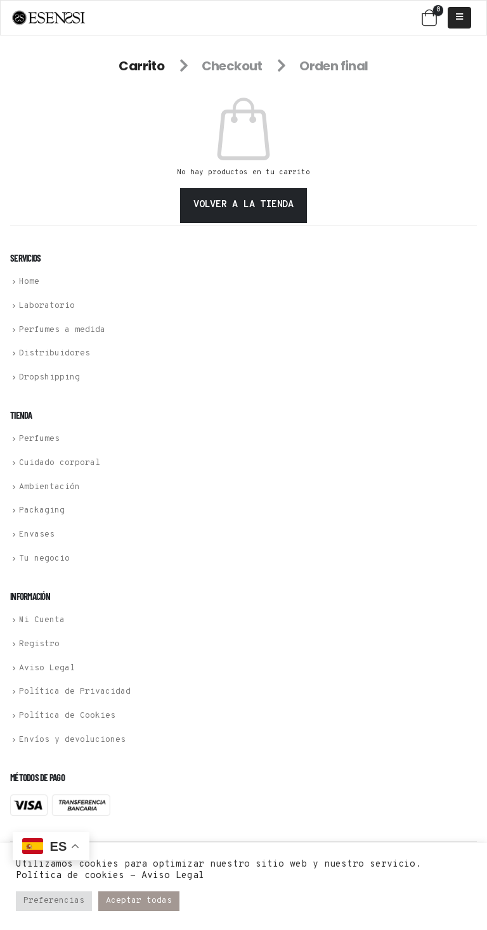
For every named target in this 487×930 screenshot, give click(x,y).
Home (29, 282)
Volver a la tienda (243, 205)
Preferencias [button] (53, 901)
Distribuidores (54, 353)
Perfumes (39, 439)
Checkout (232, 66)
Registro (39, 644)
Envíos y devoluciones (72, 740)
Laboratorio (47, 306)
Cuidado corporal (59, 463)
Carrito (141, 66)
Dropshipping (49, 378)
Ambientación (49, 486)
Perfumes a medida (62, 329)
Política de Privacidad (75, 692)
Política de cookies (70, 876)
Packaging (42, 511)
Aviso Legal (47, 668)
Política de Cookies (67, 716)
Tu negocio (44, 559)
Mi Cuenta (42, 620)
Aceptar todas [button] (139, 901)
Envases (37, 535)
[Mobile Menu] (459, 18)
